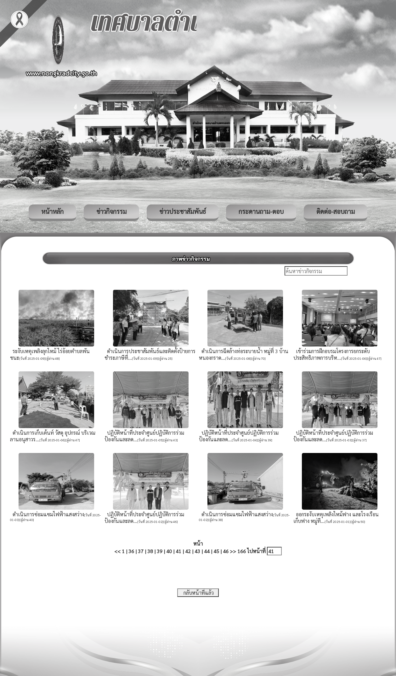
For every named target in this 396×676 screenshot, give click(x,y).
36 (131, 551)
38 (150, 551)
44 (207, 551)
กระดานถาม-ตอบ (261, 211)
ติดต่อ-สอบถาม (335, 211)
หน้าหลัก (52, 211)
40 (169, 551)
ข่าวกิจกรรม (111, 211)
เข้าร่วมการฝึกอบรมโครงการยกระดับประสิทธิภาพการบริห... (331, 354)
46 (226, 551)
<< (117, 551)
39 (159, 551)
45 (216, 551)
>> (233, 551)
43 (197, 551)
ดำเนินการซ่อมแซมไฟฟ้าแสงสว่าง (47, 514)
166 (241, 551)
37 (141, 551)
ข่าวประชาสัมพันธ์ (182, 211)
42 (188, 551)
